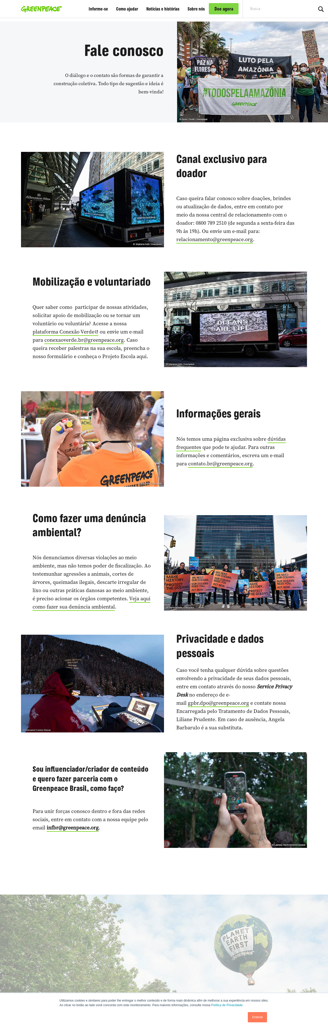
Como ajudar (127, 9)
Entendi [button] (257, 1017)
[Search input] (275, 8)
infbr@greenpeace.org (73, 827)
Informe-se (98, 9)
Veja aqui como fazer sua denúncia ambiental (91, 602)
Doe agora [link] (223, 8)
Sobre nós (196, 9)
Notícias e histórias (162, 9)
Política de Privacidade (226, 1005)
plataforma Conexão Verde (63, 331)
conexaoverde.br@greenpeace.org (84, 340)
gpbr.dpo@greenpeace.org (218, 703)
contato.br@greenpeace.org (220, 463)
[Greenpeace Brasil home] (40, 8)
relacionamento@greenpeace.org (214, 239)
